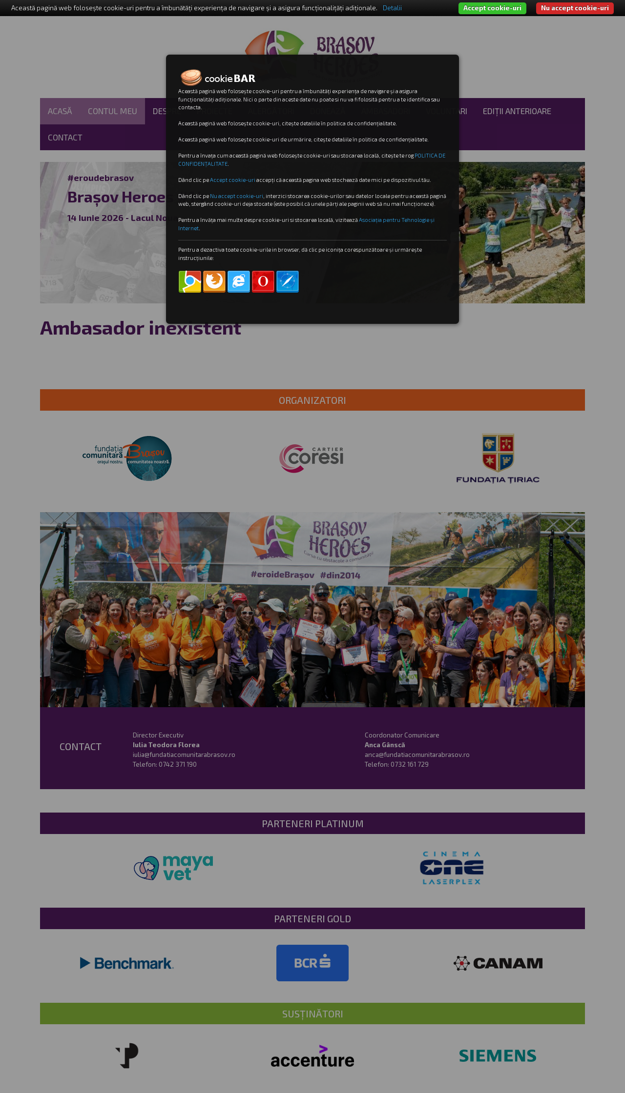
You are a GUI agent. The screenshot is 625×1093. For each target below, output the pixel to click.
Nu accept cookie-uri (575, 8)
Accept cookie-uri (492, 8)
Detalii (392, 8)
